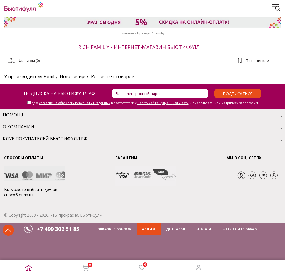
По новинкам (257, 60)
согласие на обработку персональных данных (74, 103)
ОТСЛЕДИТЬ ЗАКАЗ (240, 229)
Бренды (143, 33)
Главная (127, 33)
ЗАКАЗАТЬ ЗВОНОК (114, 229)
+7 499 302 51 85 (58, 229)
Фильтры (29, 60)
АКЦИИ (148, 229)
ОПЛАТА (203, 229)
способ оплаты (18, 194)
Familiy (159, 33)
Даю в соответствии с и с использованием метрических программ (145, 103)
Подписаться (237, 93)
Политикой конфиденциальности (163, 103)
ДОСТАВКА (175, 229)
